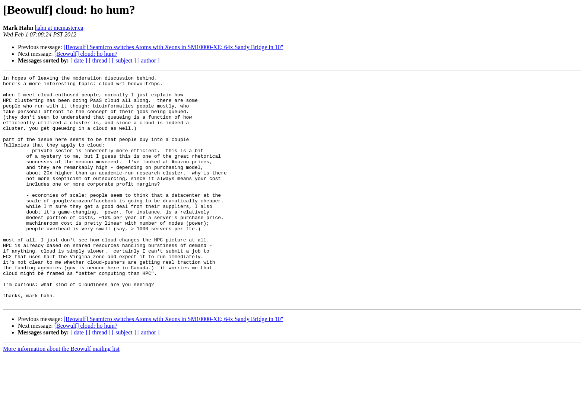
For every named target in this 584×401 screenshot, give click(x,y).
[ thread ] (100, 60)
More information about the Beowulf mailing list (61, 394)
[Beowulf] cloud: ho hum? (85, 54)
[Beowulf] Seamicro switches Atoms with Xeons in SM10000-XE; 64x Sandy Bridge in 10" (173, 47)
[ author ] (148, 60)
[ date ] (78, 60)
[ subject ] (124, 60)
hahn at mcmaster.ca (59, 28)
